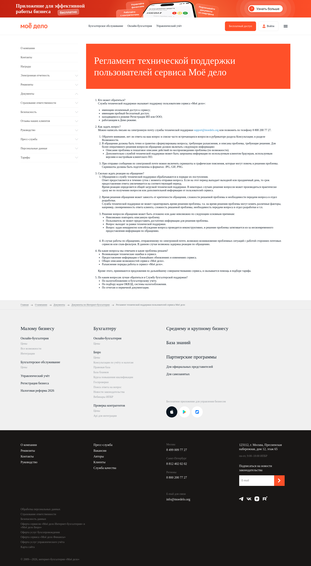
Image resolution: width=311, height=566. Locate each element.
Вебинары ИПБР (103, 396)
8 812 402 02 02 (176, 463)
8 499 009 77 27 (176, 449)
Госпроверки (100, 382)
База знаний (178, 342)
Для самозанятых (178, 374)
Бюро (97, 352)
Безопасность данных (33, 518)
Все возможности (31, 348)
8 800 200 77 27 (176, 477)
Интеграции (28, 353)
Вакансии (99, 450)
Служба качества (104, 468)
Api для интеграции (105, 415)
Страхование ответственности (38, 514)
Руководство (29, 462)
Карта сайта (28, 547)
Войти (270, 26)
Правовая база (101, 367)
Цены (24, 343)
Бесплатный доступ (240, 26)
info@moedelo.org (178, 499)
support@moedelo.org (206, 130)
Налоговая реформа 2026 (37, 390)
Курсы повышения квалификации (113, 377)
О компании (28, 48)
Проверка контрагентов (109, 405)
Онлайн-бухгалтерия (140, 25)
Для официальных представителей (189, 366)
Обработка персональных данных (40, 509)
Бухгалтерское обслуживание (105, 25)
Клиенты (99, 462)
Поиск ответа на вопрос (107, 387)
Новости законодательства (109, 391)
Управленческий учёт (169, 25)
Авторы (98, 456)
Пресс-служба (102, 445)
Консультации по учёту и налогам (113, 362)
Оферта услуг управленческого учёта (42, 542)
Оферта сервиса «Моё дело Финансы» (43, 537)
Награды (26, 66)
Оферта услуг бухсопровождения (40, 532)
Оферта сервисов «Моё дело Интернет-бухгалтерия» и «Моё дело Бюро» (53, 525)
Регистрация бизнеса (35, 383)
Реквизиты (28, 450)
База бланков (101, 372)
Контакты (26, 57)
